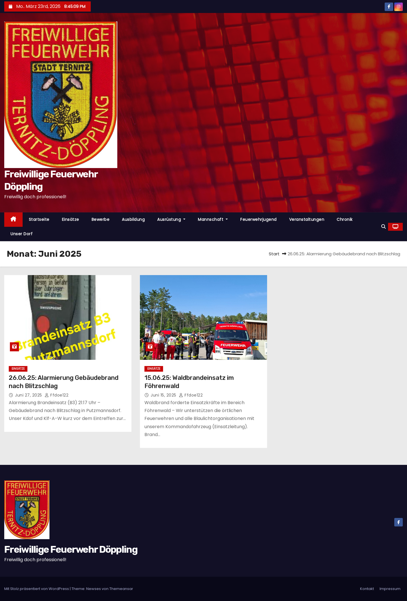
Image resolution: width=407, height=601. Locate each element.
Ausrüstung (171, 219)
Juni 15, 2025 (164, 395)
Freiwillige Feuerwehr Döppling (70, 549)
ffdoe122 (56, 395)
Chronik (345, 219)
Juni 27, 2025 (29, 395)
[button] (383, 226)
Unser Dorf (21, 234)
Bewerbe (101, 219)
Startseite (39, 219)
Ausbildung (133, 219)
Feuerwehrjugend (258, 219)
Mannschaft (213, 219)
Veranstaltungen (306, 219)
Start (274, 254)
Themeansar (121, 588)
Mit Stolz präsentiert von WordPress (37, 588)
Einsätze (70, 219)
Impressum (390, 588)
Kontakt (367, 588)
